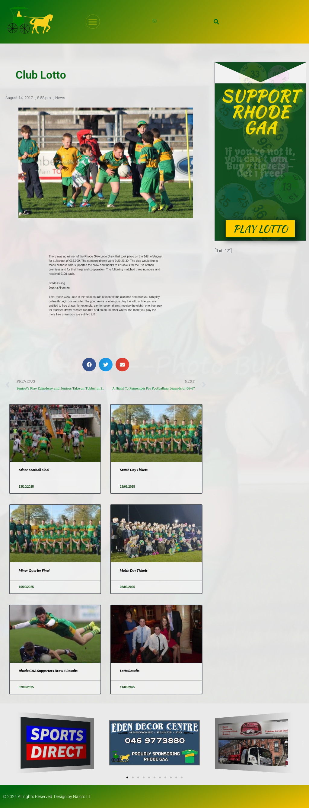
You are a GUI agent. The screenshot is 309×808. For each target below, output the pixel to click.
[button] (216, 22)
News (60, 97)
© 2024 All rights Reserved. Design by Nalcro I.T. (47, 796)
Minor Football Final (34, 469)
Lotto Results (129, 670)
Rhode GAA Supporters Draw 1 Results (48, 670)
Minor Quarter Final (34, 570)
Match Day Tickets (134, 469)
